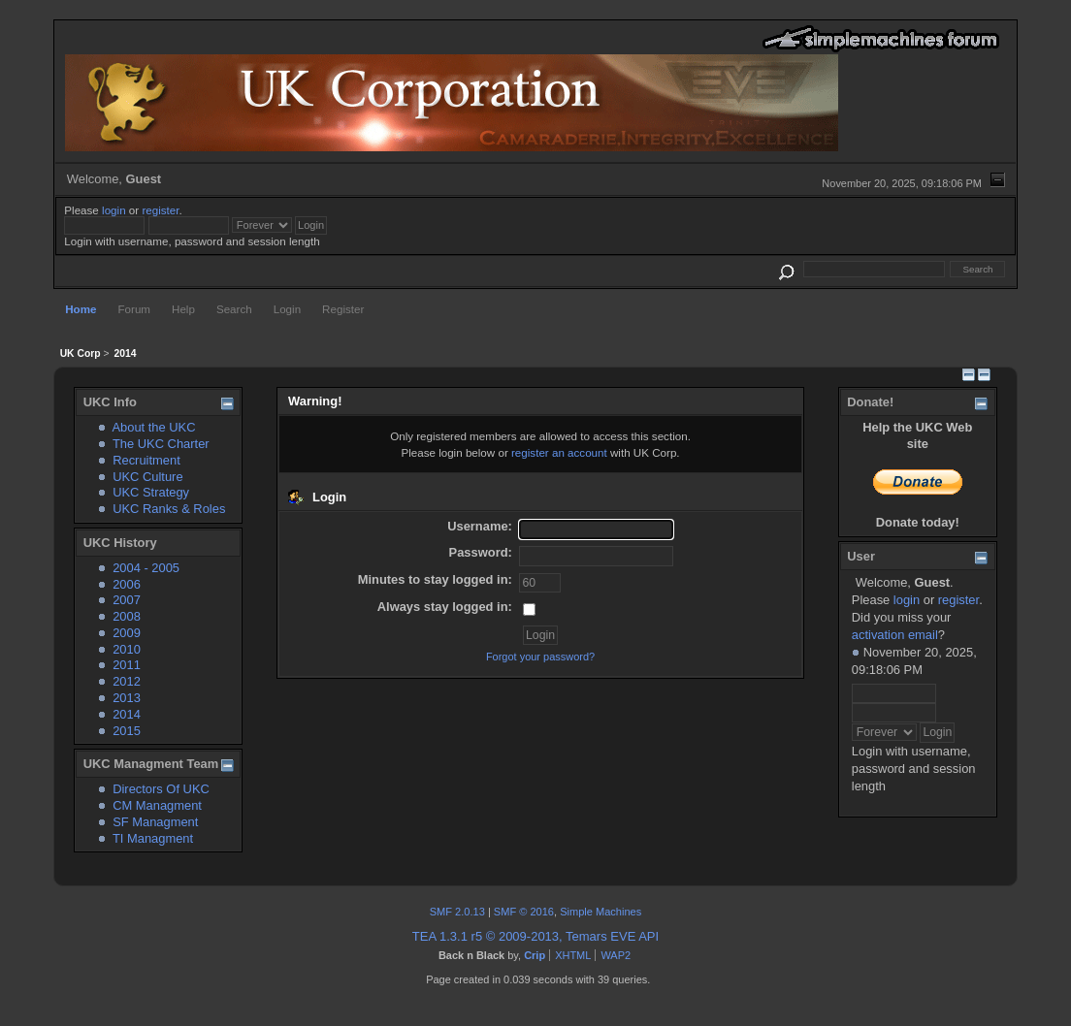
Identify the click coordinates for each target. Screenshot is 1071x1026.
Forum (133, 309)
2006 (127, 584)
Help (183, 309)
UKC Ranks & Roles (169, 508)
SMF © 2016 (524, 911)
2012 (127, 681)
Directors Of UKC (161, 789)
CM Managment (157, 805)
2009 (127, 632)
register (160, 210)
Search (234, 309)
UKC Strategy (151, 492)
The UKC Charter (161, 443)
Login (287, 309)
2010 (127, 649)
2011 (127, 664)
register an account (559, 452)
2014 (127, 714)
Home (80, 309)
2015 (127, 730)
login (114, 210)
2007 (127, 600)
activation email (895, 634)
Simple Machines (600, 911)
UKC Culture (147, 476)
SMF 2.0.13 (457, 911)
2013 (127, 697)
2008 (127, 616)
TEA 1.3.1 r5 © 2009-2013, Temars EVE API (535, 936)
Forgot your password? (540, 656)
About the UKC (153, 427)
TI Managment (153, 838)
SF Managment (155, 822)
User (861, 556)
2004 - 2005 (146, 568)
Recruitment (146, 460)
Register (343, 309)
